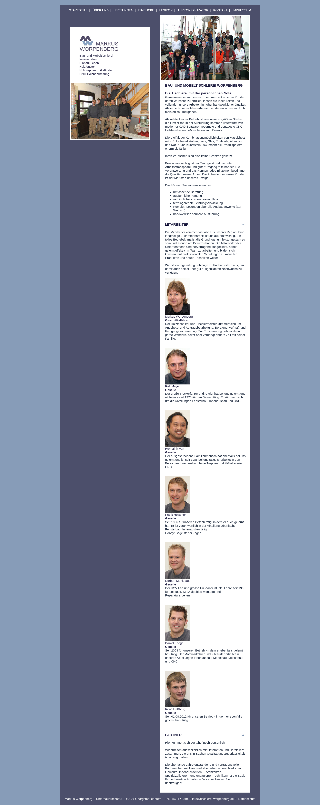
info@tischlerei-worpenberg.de (213, 799)
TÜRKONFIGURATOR (193, 10)
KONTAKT (220, 10)
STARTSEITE (78, 10)
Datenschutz (246, 799)
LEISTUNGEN (123, 10)
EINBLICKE (146, 10)
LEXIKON (166, 10)
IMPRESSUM (241, 10)
